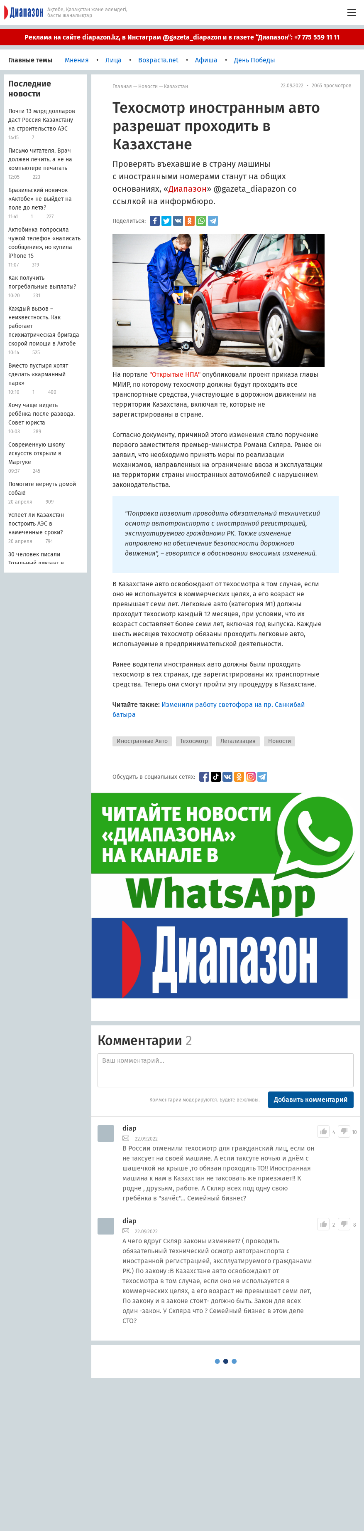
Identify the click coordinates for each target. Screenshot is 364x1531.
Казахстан (176, 86)
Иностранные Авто (142, 741)
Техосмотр (194, 741)
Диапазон (188, 189)
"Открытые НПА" (175, 374)
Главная (122, 86)
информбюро (186, 201)
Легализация (238, 741)
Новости (148, 86)
